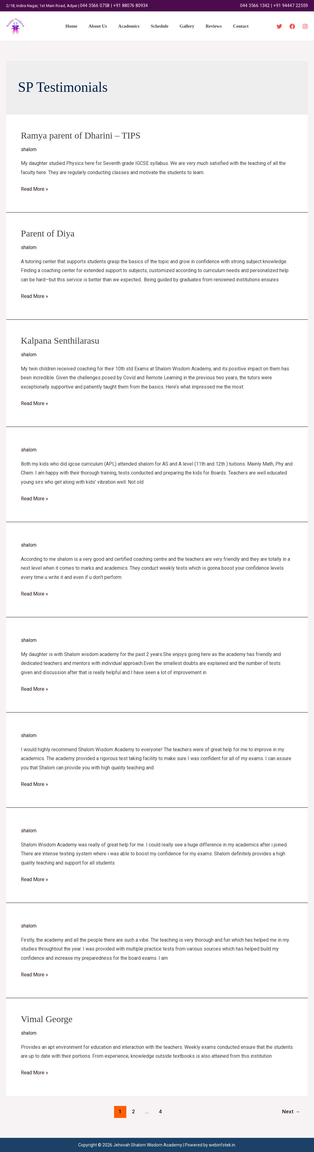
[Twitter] (279, 26)
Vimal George (46, 1019)
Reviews (209, 26)
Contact (235, 26)
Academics (130, 26)
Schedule (159, 26)
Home (77, 26)
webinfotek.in (222, 1144)
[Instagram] (305, 26)
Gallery (185, 26)
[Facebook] (292, 26)
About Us (102, 26)
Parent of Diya (48, 233)
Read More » (34, 188)
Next (291, 1111)
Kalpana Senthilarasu (60, 340)
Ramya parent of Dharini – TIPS (80, 135)
